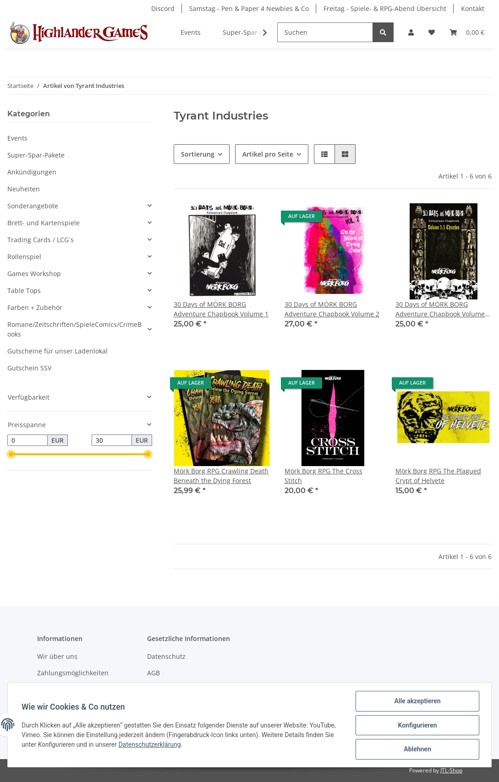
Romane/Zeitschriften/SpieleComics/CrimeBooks (74, 329)
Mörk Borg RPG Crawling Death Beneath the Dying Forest (221, 476)
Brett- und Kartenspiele (43, 222)
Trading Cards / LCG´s (40, 239)
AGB (153, 672)
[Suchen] (325, 32)
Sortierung (197, 154)
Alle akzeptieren (416, 702)
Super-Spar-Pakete (36, 155)
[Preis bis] (112, 440)
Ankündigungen (31, 172)
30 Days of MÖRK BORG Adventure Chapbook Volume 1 (221, 309)
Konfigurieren (416, 725)
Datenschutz (166, 656)
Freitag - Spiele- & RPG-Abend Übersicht (385, 8)
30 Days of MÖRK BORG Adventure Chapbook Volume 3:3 (440, 309)
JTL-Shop (451, 770)
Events (17, 138)
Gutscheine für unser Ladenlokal (57, 351)
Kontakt (472, 8)
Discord (163, 8)
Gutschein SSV (29, 368)
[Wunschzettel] (431, 32)
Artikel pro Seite (267, 154)
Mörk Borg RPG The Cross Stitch (323, 476)
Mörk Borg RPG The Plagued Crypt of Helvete (438, 476)
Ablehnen (416, 749)
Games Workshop (34, 273)
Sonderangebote (32, 205)
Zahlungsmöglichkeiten (73, 672)
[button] (411, 32)
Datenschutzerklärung (150, 745)
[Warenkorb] (467, 32)
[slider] (11, 454)
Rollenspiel (24, 256)
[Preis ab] (27, 440)
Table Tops (24, 290)
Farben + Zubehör (34, 307)
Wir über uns (57, 656)
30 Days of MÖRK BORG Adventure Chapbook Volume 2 (332, 309)
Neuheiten (23, 189)
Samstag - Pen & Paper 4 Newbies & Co (249, 8)
